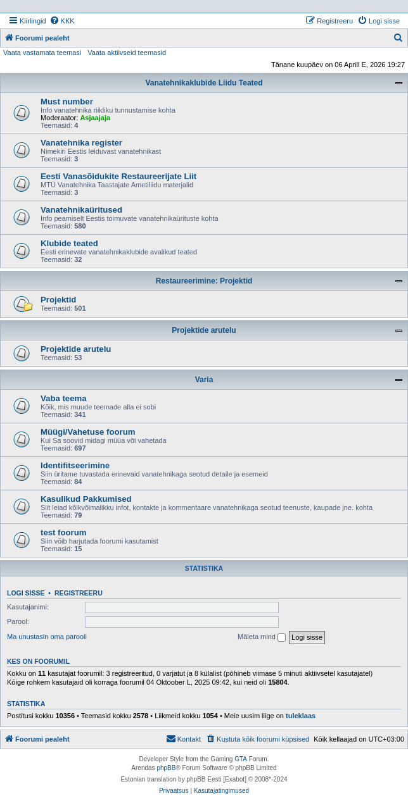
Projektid (58, 299)
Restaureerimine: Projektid (204, 281)
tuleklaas (301, 715)
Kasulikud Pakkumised (86, 499)
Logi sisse (26, 593)
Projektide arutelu (204, 330)
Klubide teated (69, 243)
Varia (204, 379)
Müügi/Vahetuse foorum (88, 432)
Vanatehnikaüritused (81, 210)
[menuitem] (62, 20)
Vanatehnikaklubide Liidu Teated (203, 82)
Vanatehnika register (81, 142)
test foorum (64, 532)
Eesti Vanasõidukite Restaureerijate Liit (118, 176)
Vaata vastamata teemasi (42, 52)
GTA (240, 759)
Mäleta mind (262, 637)
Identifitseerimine (75, 465)
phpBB (165, 767)
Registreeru (78, 593)
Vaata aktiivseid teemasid (126, 52)
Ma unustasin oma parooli (47, 636)
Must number (67, 101)
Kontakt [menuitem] (183, 738)
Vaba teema (64, 398)
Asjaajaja (95, 117)
